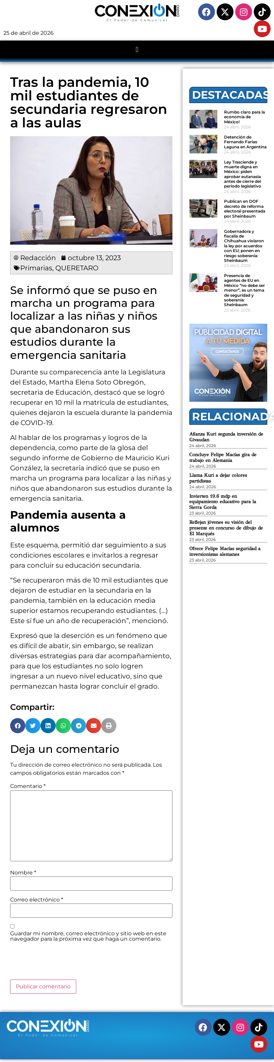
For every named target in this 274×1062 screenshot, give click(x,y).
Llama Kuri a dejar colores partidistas (218, 478)
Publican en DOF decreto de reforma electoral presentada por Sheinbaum (244, 208)
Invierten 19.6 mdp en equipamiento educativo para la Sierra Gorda (222, 502)
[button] (137, 49)
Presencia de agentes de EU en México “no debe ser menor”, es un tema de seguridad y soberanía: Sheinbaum (244, 290)
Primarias (36, 268)
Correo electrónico (36, 900)
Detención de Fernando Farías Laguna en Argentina (245, 141)
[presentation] (61, 963)
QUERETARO (77, 268)
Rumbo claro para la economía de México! (244, 116)
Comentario (28, 786)
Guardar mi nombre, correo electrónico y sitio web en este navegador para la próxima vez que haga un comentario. (88, 936)
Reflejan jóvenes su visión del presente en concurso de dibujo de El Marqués (226, 528)
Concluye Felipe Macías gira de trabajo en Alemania (222, 457)
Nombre (23, 872)
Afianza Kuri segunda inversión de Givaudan (226, 437)
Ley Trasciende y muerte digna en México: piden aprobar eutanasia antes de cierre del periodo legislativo (242, 174)
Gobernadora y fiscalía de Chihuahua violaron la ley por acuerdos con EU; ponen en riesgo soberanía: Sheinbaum (244, 246)
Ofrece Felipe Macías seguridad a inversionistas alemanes (225, 551)
